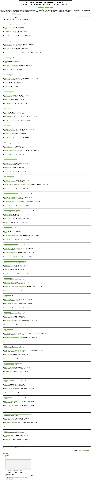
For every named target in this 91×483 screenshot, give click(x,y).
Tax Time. (6, 82)
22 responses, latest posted (14, 419)
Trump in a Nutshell (7, 312)
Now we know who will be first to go (11, 65)
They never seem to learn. (9, 358)
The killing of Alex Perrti (8, 316)
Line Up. (5, 231)
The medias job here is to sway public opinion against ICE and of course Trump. (19, 333)
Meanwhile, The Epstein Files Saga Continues (12, 197)
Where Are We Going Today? (9, 48)
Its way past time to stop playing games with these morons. (15, 286)
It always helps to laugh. (8, 329)
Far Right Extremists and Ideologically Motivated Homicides (15, 248)
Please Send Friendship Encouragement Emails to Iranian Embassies (17, 184)
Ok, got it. (6, 61)
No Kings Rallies (7, 99)
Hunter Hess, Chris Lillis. (9, 282)
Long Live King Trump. (8, 74)
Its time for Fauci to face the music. (10, 35)
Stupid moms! (6, 384)
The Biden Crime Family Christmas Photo (12, 443)
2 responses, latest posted (13, 75)
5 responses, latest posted (13, 66)
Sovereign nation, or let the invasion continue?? (13, 337)
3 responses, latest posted (14, 130)
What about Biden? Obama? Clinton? (11, 244)
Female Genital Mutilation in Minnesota (11, 235)
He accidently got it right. (9, 380)
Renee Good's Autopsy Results (10, 341)
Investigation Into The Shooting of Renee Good (13, 409)
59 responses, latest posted (14, 96)
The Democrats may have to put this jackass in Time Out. (15, 201)
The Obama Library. (8, 439)
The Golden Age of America (9, 163)
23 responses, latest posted (14, 406)
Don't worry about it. (8, 27)
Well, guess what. (7, 125)
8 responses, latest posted (14, 168)
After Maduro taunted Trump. (9, 367)
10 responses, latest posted (14, 147)
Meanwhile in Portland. (8, 103)
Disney (5, 142)
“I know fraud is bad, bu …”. (9, 435)
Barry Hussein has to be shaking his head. (12, 256)
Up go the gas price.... (8, 167)
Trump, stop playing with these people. (11, 405)
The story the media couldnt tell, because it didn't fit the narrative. (16, 350)
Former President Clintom (9, 375)
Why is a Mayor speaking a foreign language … (13, 422)
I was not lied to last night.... (9, 218)
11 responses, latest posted (14, 45)
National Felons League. (8, 273)
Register (15, 460)
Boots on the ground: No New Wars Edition (12, 116)
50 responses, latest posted (14, 317)
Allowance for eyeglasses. (9, 426)
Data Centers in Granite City (9, 171)
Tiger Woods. (6, 112)
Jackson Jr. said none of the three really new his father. (14, 150)
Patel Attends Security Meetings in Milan (12, 210)
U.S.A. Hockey (7, 307)
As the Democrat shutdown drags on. (11, 95)
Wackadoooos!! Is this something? (10, 392)
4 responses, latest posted (13, 24)
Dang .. (5, 431)
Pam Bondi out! (7, 57)
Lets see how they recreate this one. (10, 252)
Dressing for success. (8, 214)
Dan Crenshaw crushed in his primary (11, 193)
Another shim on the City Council (10, 299)
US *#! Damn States (8, 397)
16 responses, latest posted (14, 262)
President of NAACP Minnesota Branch (11, 388)
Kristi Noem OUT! (7, 154)
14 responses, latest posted (14, 266)
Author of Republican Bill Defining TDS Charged (13, 401)
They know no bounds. (8, 371)
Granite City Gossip (49, 7)
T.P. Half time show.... (8, 278)
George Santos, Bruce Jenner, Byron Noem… (12, 78)
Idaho (5, 108)
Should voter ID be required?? (9, 205)
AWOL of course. (7, 69)
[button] (27, 470)
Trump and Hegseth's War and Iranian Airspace (13, 44)
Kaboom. (5, 269)
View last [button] (20, 24)
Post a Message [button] (41, 7)
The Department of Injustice (9, 418)
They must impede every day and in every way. (13, 363)
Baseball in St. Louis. (8, 354)
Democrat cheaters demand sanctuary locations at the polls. (15, 261)
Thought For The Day (8, 239)
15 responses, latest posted (14, 385)
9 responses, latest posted (14, 117)
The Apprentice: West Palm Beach (10, 129)
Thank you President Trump (9, 176)
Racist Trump (6, 290)
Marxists (5, 346)
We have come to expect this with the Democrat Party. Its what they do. (17, 414)
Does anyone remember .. (9, 91)
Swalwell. (6, 40)
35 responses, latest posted (14, 368)
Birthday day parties (8, 133)
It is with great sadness (8, 31)
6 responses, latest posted (14, 143)
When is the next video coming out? (11, 120)
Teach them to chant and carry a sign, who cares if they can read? (16, 52)
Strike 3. (5, 86)
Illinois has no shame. (8, 324)
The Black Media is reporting (9, 180)
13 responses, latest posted (14, 49)
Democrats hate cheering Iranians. (10, 159)
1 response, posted (13, 92)
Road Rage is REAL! (8, 227)
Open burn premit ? (7, 295)
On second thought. (7, 265)
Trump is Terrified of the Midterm (10, 137)
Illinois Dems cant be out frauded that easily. (12, 320)
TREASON (6, 222)
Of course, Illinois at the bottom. (10, 23)
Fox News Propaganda (8, 146)
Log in (14, 14)
